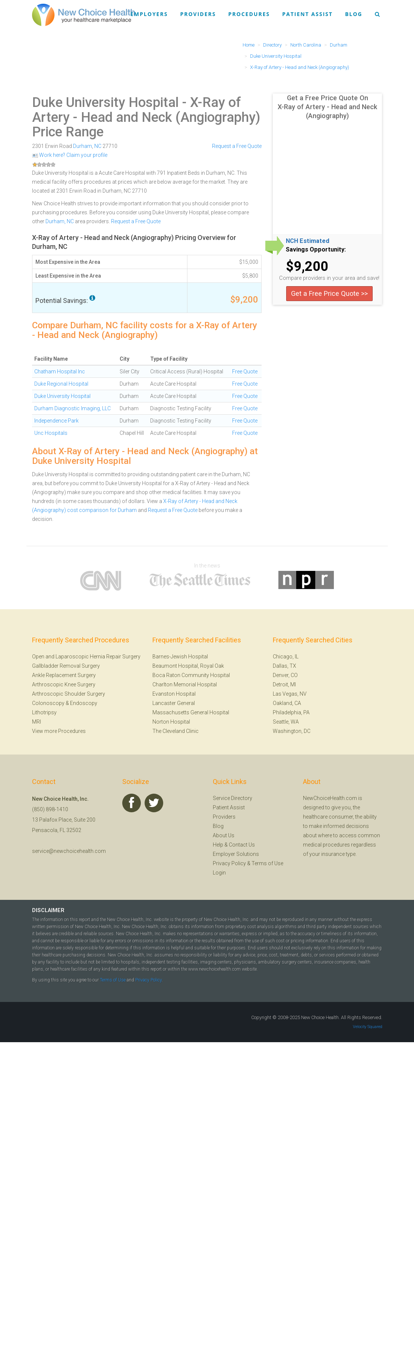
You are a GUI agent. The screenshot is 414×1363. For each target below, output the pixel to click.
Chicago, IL (285, 657)
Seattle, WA (286, 722)
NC (97, 146)
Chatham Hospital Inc (59, 371)
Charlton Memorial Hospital (184, 684)
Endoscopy (83, 703)
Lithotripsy (44, 712)
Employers (149, 14)
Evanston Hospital (174, 694)
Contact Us (242, 845)
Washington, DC (291, 731)
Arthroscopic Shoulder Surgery (68, 694)
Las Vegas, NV (290, 694)
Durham (82, 146)
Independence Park (56, 421)
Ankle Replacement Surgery (64, 675)
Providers (198, 14)
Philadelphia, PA (291, 712)
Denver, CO (285, 675)
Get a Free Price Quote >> (329, 293)
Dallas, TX (284, 666)
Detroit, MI (284, 684)
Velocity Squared (367, 1026)
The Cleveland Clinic (175, 731)
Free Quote (244, 371)
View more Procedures (59, 731)
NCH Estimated (307, 241)
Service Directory (232, 798)
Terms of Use (267, 863)
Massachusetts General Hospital (190, 712)
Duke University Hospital (105, 102)
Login (219, 873)
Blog (354, 14)
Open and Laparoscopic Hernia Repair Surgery (86, 657)
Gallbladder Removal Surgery (66, 666)
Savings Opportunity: (316, 249)
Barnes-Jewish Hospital (180, 657)
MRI (36, 722)
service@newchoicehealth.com (69, 851)
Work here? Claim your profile (69, 155)
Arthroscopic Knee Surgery (63, 684)
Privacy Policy (229, 863)
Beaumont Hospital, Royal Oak (188, 666)
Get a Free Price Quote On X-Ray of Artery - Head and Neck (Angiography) (327, 107)
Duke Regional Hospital (61, 384)
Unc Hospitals (50, 433)
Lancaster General (173, 703)
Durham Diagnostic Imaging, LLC (72, 408)
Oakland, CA (287, 703)
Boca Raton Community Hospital (191, 675)
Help (218, 845)
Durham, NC (59, 221)
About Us (223, 835)
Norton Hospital (171, 722)
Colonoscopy (48, 703)
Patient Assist (307, 14)
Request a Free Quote (237, 146)
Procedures (249, 14)
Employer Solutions (236, 854)
